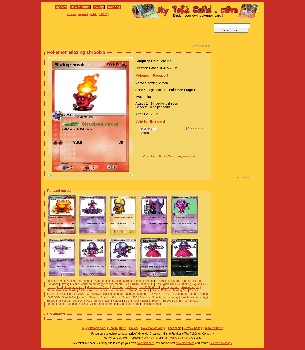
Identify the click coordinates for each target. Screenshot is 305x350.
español (83, 14)
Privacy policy (192, 328)
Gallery (99, 7)
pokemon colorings (220, 343)
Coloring (114, 7)
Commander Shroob (186, 300)
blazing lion (55, 287)
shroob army (170, 297)
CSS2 (187, 338)
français (71, 14)
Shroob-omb (102, 280)
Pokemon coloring (153, 328)
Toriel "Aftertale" (149, 287)
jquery (147, 338)
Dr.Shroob (86, 300)
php (153, 338)
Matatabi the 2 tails (98, 287)
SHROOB (54, 297)
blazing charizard (74, 287)
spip (165, 338)
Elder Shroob (131, 300)
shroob (88, 280)
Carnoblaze (94, 293)
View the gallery (154, 156)
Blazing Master (170, 287)
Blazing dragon (190, 287)
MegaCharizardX (139, 290)
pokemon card (145, 343)
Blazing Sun (180, 290)
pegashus (121, 290)
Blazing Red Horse (80, 290)
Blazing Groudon (57, 290)
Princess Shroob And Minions (64, 280)
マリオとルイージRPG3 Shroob (167, 293)
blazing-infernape (113, 293)
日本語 (103, 14)
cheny (155, 290)
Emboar (166, 290)
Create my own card (182, 156)
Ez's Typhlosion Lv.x (168, 284)
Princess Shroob (67, 300)
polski (93, 14)
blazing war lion (103, 290)
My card (61, 7)
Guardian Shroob (129, 303)
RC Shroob (173, 280)
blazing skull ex (56, 293)
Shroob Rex (69, 297)
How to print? (80, 7)
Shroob (116, 280)
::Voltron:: (117, 287)
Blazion (194, 290)
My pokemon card (94, 328)
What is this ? (214, 328)
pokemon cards (185, 343)
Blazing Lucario (69, 284)
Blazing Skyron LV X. (195, 284)
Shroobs (145, 297)
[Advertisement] (127, 33)
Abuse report (197, 128)
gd (157, 338)
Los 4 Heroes (113, 300)
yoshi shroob (97, 303)
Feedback (174, 328)
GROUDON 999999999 (139, 284)
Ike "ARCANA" (76, 293)
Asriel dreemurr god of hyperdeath (102, 284)
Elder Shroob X (151, 300)
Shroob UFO (129, 297)
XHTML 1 (174, 338)
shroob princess (78, 303)
